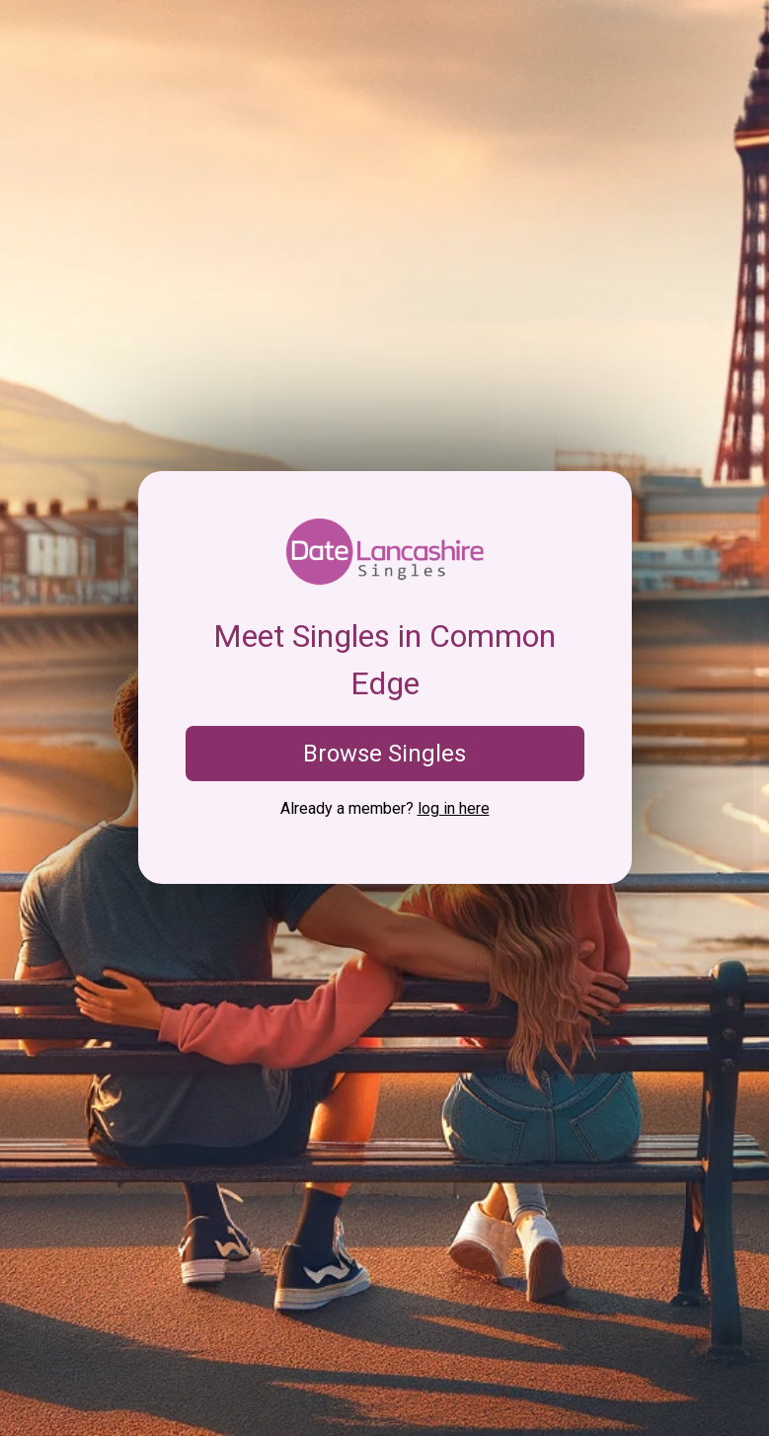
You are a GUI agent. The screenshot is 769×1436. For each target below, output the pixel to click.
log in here (454, 808)
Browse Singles (384, 753)
